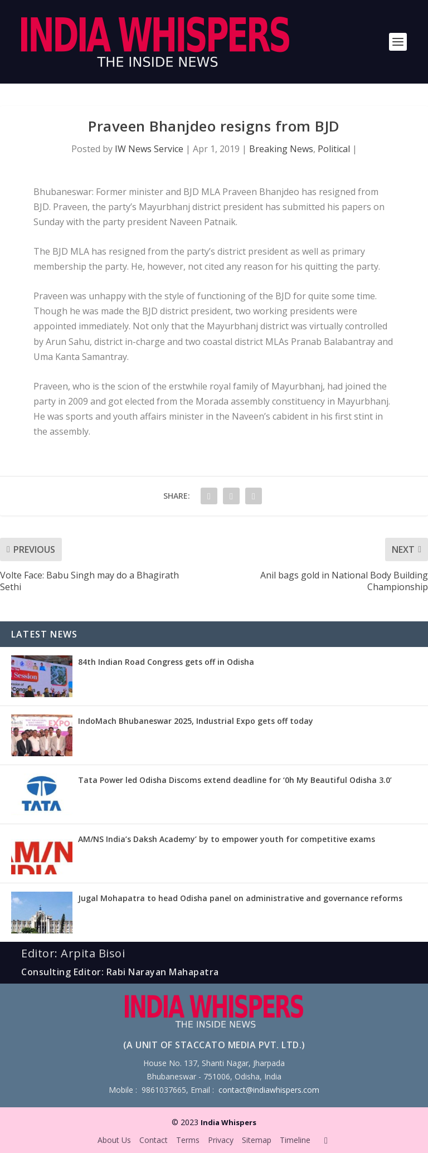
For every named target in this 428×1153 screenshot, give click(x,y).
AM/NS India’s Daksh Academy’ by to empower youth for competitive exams (226, 839)
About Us (114, 1140)
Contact (153, 1140)
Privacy (221, 1140)
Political (334, 149)
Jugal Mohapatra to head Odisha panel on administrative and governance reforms (240, 898)
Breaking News (281, 149)
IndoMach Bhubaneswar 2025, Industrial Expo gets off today (195, 721)
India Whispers (228, 1122)
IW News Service (149, 149)
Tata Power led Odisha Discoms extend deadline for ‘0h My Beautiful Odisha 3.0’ (235, 780)
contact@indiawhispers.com (268, 1089)
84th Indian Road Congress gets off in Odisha (166, 661)
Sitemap (256, 1140)
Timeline (295, 1140)
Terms (188, 1140)
